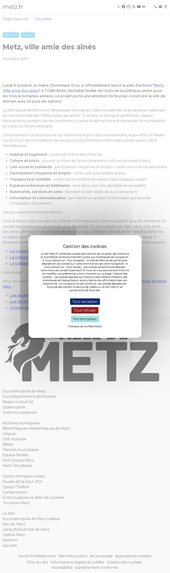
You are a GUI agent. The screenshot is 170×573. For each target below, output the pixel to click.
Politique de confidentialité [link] (85, 326)
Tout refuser (85, 310)
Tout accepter (85, 302)
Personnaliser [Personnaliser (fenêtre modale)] (85, 319)
